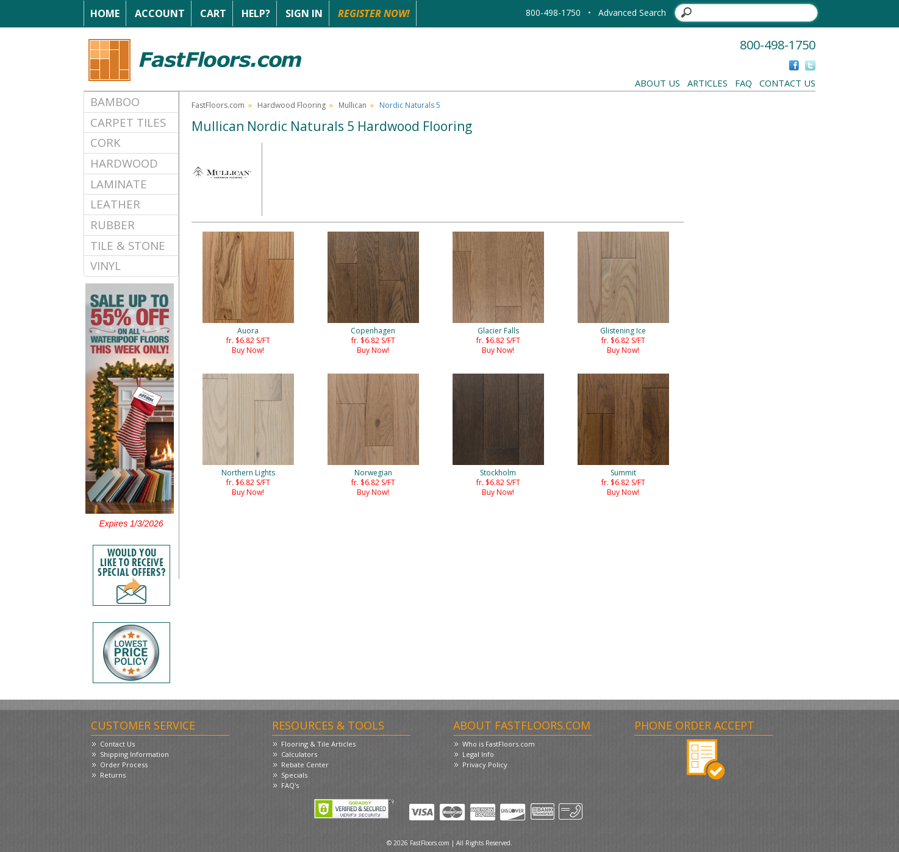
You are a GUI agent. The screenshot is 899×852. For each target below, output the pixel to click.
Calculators (299, 754)
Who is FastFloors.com (498, 743)
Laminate (118, 183)
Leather (115, 203)
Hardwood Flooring (291, 105)
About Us (657, 83)
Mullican (352, 105)
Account (160, 13)
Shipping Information (134, 754)
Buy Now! (248, 350)
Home (105, 13)
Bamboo (115, 101)
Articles (707, 83)
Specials (294, 774)
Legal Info (478, 754)
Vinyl (105, 265)
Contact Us (787, 83)
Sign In (304, 13)
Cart (213, 13)
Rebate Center (305, 764)
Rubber (112, 224)
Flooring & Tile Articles (318, 743)
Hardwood (124, 163)
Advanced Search (632, 12)
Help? (256, 13)
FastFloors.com (218, 105)
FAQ (743, 83)
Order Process (124, 764)
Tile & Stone (127, 245)
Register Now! (374, 13)
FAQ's (290, 785)
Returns (113, 774)
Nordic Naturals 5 (409, 105)
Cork (105, 142)
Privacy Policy (484, 764)
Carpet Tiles (128, 122)
